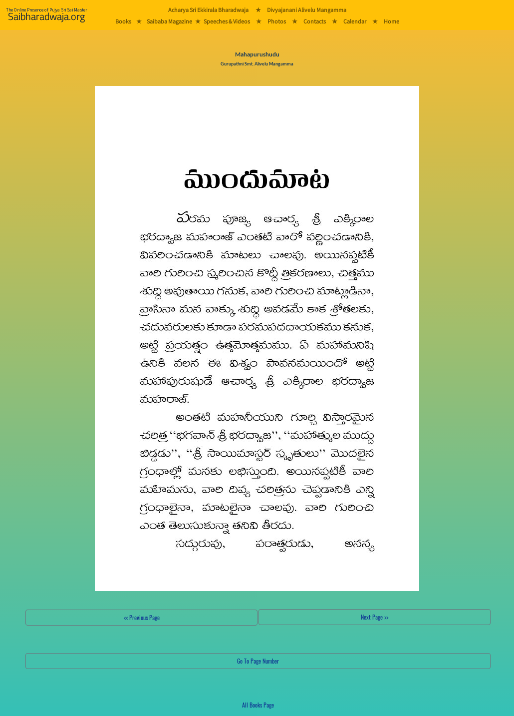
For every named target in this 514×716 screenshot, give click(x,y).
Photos (276, 21)
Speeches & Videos (227, 21)
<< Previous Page (142, 617)
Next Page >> (374, 617)
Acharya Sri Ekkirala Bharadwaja (208, 9)
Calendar (354, 21)
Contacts (314, 21)
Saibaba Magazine (169, 21)
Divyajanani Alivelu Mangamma (306, 9)
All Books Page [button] (258, 705)
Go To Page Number (258, 661)
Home (391, 21)
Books (123, 21)
